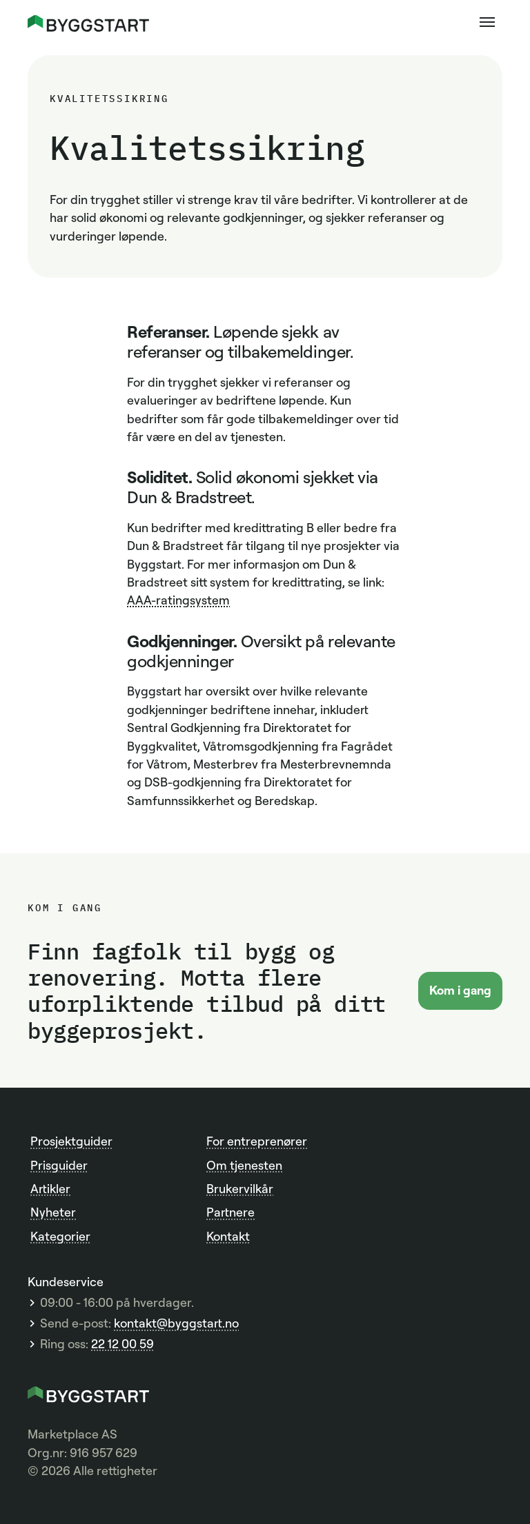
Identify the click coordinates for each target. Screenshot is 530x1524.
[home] (88, 21)
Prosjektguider (71, 1140)
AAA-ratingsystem (178, 599)
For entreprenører (256, 1140)
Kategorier (60, 1235)
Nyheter (53, 1211)
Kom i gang (460, 989)
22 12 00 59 (122, 1343)
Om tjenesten (244, 1164)
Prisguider (59, 1164)
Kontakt (228, 1235)
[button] (487, 22)
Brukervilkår (239, 1188)
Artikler (50, 1188)
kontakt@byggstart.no (176, 1323)
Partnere (230, 1211)
